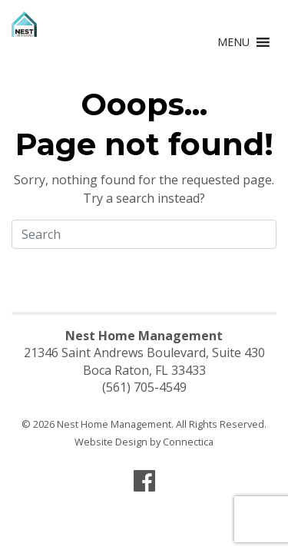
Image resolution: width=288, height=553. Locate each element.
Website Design (110, 442)
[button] (233, 42)
